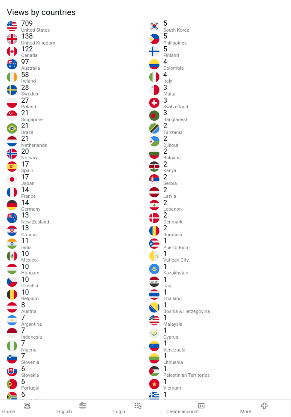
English (71, 408)
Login (127, 408)
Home (16, 408)
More (254, 408)
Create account (185, 408)
